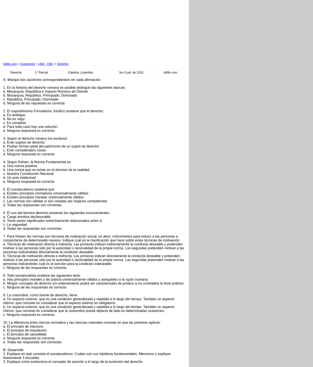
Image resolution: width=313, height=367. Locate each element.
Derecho (62, 64)
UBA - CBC (45, 64)
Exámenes (27, 64)
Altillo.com (10, 64)
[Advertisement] (52, 30)
